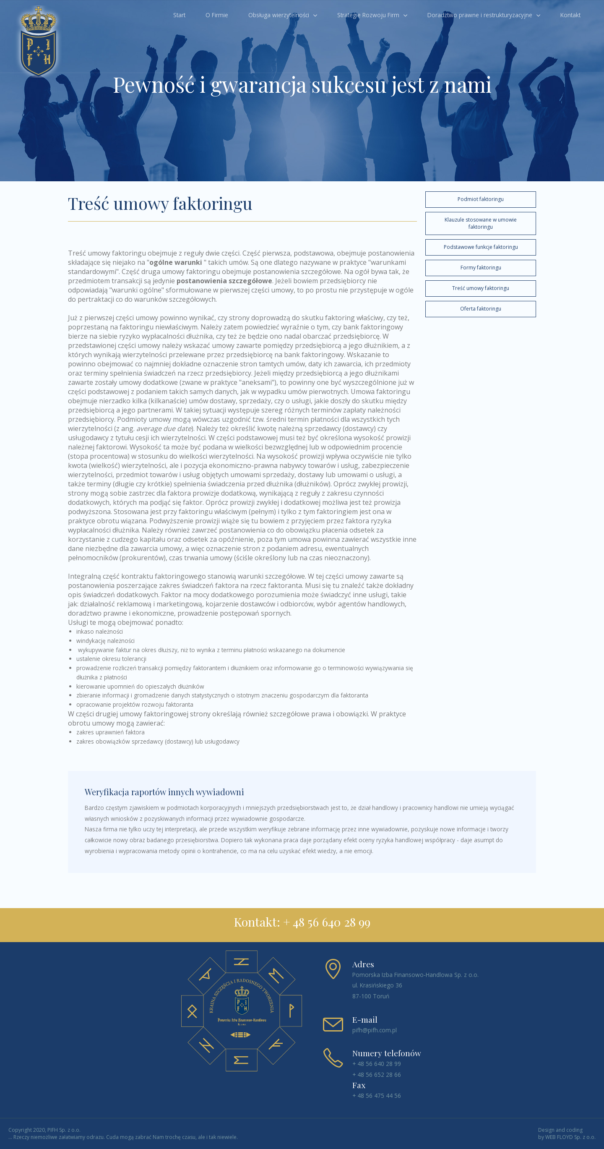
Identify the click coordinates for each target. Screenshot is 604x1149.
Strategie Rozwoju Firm (368, 15)
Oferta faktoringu (480, 308)
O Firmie (217, 15)
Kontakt (570, 15)
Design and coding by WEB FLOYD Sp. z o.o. (567, 1134)
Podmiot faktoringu (481, 199)
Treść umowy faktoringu (480, 288)
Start (179, 15)
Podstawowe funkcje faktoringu (481, 247)
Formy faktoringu (481, 267)
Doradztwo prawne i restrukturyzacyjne (479, 15)
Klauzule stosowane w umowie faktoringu (481, 223)
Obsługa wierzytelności (278, 15)
